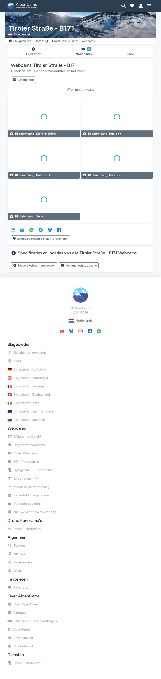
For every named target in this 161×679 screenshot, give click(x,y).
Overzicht (33, 51)
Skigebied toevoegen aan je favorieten (40, 239)
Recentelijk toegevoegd (28, 495)
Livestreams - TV (23, 478)
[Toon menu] (149, 6)
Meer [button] (131, 51)
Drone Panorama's (24, 529)
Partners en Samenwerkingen (32, 621)
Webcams (84, 51)
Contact (17, 613)
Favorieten (18, 587)
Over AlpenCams (23, 604)
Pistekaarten (20, 562)
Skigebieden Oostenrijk (28, 378)
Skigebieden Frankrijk (26, 386)
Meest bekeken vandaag (28, 487)
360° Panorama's (23, 462)
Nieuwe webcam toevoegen (34, 265)
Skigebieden (23, 41)
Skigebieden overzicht (27, 353)
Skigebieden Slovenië (26, 420)
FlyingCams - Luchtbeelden (31, 470)
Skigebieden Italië (23, 403)
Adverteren (19, 629)
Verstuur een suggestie (79, 265)
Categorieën (23, 80)
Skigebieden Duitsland (27, 369)
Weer (14, 571)
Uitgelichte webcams (26, 445)
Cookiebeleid (20, 646)
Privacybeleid (20, 638)
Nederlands (81, 320)
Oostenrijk (42, 41)
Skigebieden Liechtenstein (30, 411)
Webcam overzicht (24, 436)
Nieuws (16, 554)
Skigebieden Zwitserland (29, 395)
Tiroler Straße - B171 (65, 41)
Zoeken (16, 546)
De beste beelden (24, 504)
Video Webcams (23, 453)
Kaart (14, 361)
